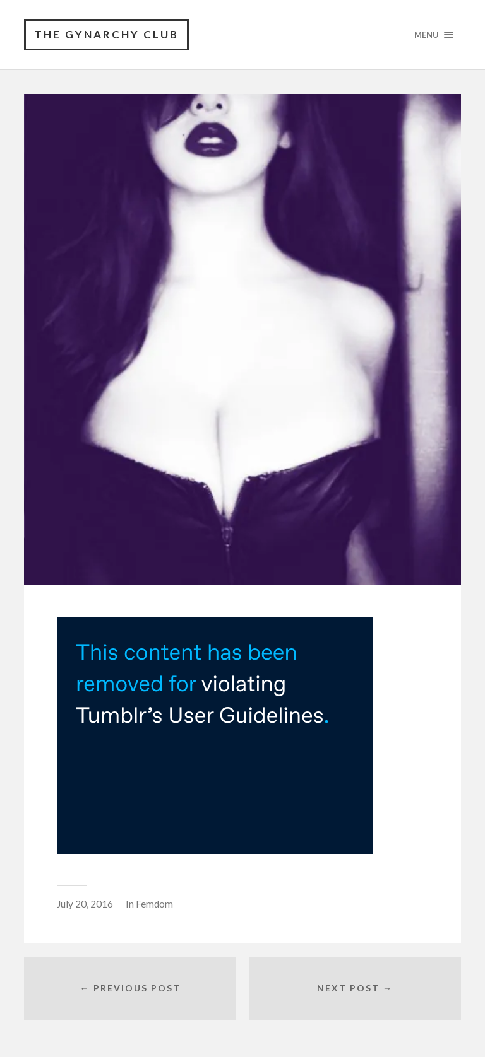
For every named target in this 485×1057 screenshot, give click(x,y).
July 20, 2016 (85, 903)
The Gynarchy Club (106, 34)
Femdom (154, 903)
